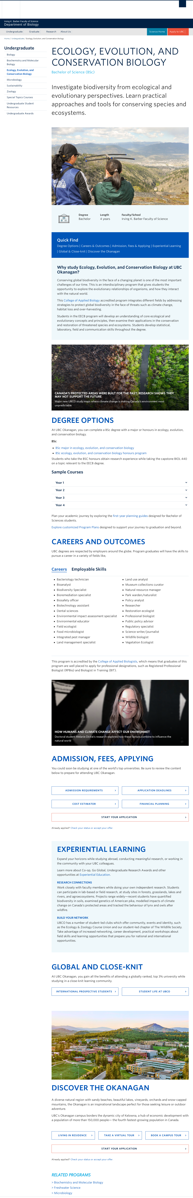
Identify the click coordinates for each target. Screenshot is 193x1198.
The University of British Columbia (11, 9)
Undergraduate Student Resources (20, 105)
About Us (66, 31)
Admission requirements (84, 790)
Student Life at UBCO (154, 991)
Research (51, 31)
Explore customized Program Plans (75, 527)
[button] (44, 105)
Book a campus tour (166, 1135)
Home (6, 38)
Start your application (119, 817)
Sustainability (14, 85)
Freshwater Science (67, 1187)
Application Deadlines (154, 790)
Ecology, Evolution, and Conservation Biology (20, 72)
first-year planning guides (130, 516)
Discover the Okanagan (104, 251)
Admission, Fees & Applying (131, 246)
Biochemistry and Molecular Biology (23, 62)
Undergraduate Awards (20, 113)
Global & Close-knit (72, 251)
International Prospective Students (84, 991)
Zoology (11, 91)
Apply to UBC (177, 31)
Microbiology (14, 79)
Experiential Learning (167, 246)
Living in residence (72, 1135)
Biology (11, 54)
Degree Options (68, 246)
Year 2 (60, 490)
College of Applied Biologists (117, 661)
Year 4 (60, 505)
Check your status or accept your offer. (92, 828)
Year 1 (60, 482)
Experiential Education (95, 874)
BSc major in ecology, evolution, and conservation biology (95, 448)
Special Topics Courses (20, 97)
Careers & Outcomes (95, 246)
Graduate (34, 31)
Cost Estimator (84, 804)
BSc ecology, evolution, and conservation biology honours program (101, 453)
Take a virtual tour (119, 1135)
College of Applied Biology (82, 300)
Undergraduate (14, 31)
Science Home (157, 31)
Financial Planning (154, 804)
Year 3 (60, 497)
